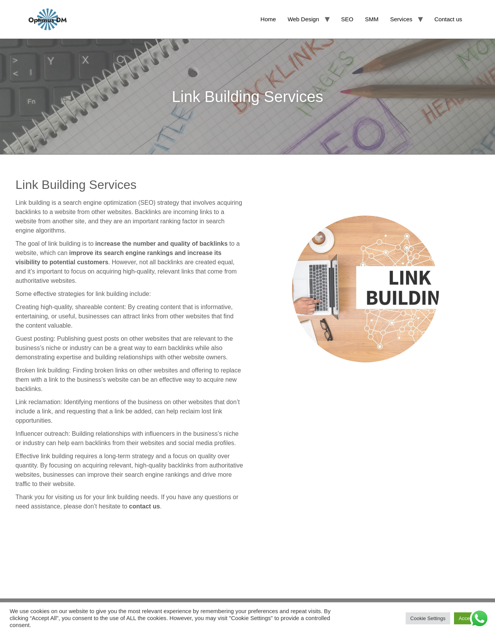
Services (401, 19)
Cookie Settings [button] (428, 618)
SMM (372, 19)
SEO (347, 19)
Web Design (303, 19)
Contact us (448, 19)
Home (268, 19)
